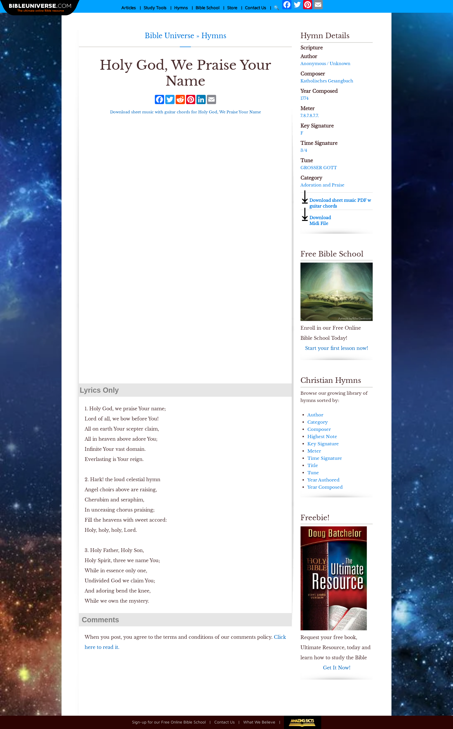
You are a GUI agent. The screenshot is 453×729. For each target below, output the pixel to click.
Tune (313, 472)
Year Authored (323, 480)
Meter (314, 451)
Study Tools (155, 7)
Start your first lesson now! (336, 348)
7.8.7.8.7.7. (309, 115)
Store (232, 7)
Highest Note (322, 436)
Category (317, 422)
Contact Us (255, 7)
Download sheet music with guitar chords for (185, 112)
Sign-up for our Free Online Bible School (169, 721)
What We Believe (259, 721)
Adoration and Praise (322, 185)
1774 (304, 98)
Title (312, 465)
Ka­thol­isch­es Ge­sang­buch (326, 81)
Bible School (207, 7)
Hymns (181, 7)
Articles (128, 7)
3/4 (303, 150)
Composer (319, 429)
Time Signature (324, 458)
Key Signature (323, 443)
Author (315, 415)
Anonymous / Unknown (325, 63)
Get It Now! (336, 668)
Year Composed (325, 487)
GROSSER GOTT (318, 167)
